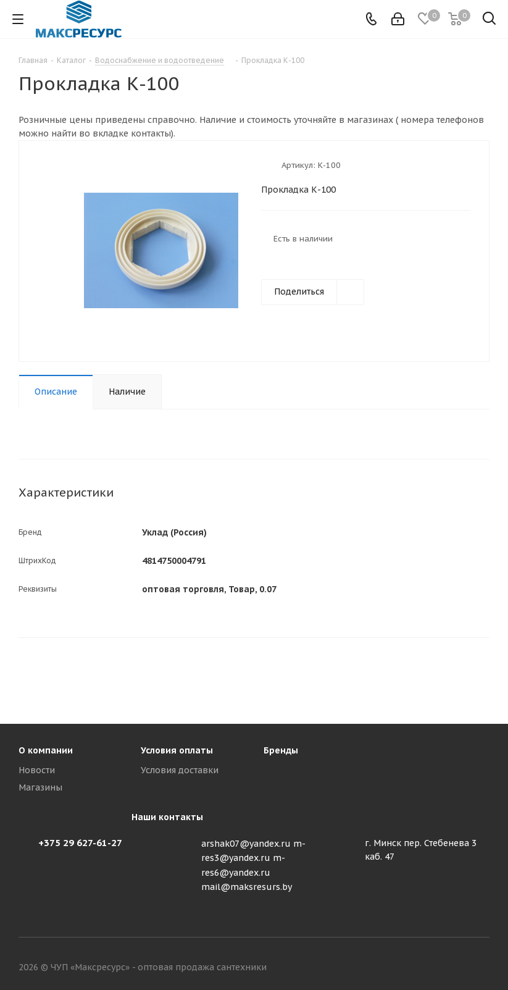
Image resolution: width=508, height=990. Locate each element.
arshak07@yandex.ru (246, 843)
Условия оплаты (177, 750)
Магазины (40, 787)
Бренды (281, 750)
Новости (37, 770)
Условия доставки (180, 770)
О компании (46, 750)
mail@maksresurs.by (246, 886)
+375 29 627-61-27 (80, 843)
